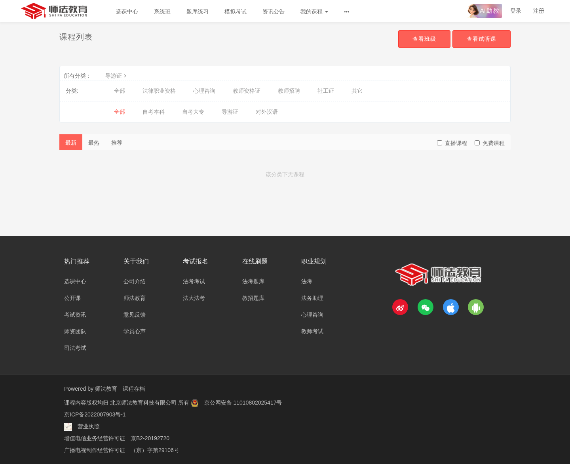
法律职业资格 (159, 91)
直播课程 (452, 143)
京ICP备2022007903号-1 (95, 414)
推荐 (116, 142)
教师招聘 (289, 91)
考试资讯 (75, 314)
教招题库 (253, 298)
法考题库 (253, 281)
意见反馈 (135, 314)
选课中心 (127, 11)
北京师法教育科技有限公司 (144, 402)
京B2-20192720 (150, 438)
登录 (515, 11)
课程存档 (134, 389)
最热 (93, 142)
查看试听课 (481, 39)
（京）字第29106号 (155, 450)
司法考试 (75, 348)
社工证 (325, 91)
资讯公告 (273, 11)
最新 (70, 142)
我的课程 (314, 11)
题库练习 (197, 11)
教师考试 (312, 331)
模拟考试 (235, 11)
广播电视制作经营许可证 (94, 450)
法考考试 (194, 281)
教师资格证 (246, 91)
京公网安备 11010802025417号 (243, 402)
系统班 (162, 11)
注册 (538, 11)
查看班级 (424, 39)
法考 (306, 281)
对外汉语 (267, 112)
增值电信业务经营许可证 (94, 438)
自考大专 (193, 112)
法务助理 (312, 298)
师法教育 (135, 298)
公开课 (72, 298)
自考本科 (153, 112)
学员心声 (135, 331)
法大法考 (194, 298)
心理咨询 (204, 91)
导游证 (116, 76)
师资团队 (75, 331)
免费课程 (490, 143)
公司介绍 (135, 281)
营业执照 (89, 426)
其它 (357, 91)
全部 (119, 91)
